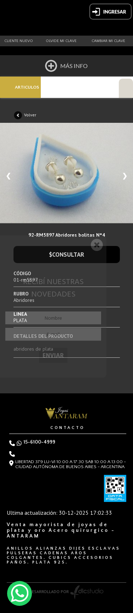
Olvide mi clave (61, 41)
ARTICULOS (27, 87)
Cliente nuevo (18, 41)
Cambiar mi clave (108, 41)
